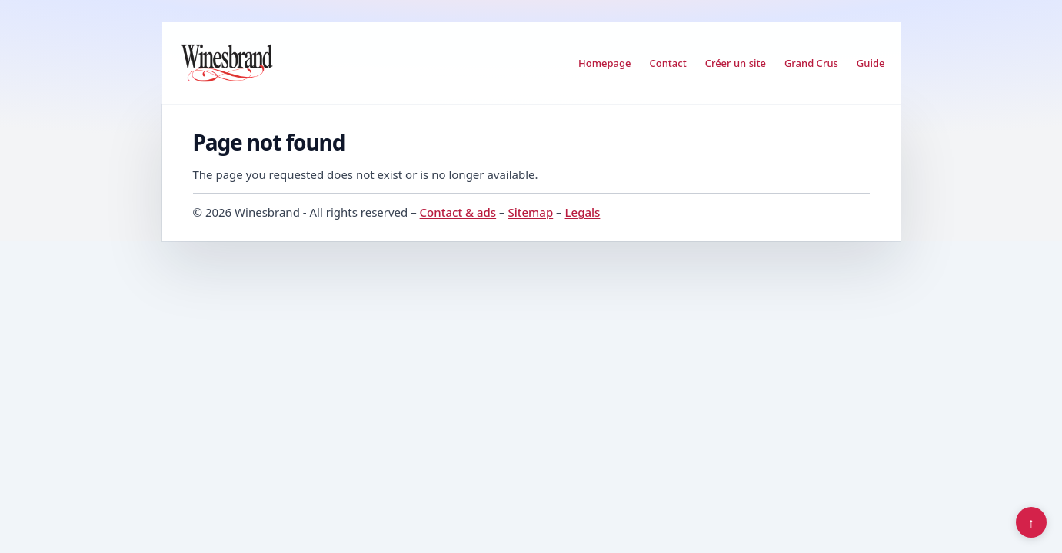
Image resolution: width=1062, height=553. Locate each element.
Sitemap (530, 212)
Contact (668, 63)
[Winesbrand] (226, 63)
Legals (583, 212)
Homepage (604, 63)
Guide (871, 63)
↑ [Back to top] (1031, 522)
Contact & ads (458, 212)
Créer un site (735, 63)
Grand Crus (811, 63)
